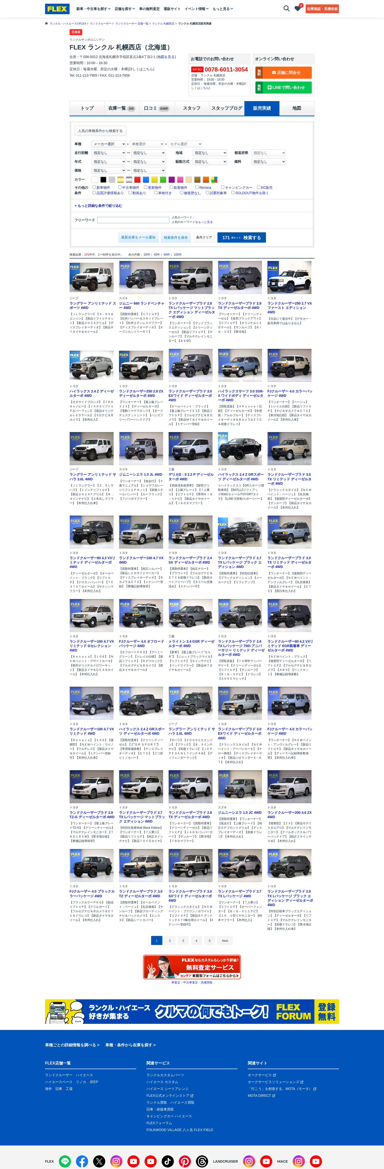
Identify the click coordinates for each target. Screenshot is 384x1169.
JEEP (94, 1082)
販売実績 (262, 108)
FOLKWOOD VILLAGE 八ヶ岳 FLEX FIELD (179, 1130)
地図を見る (166, 57)
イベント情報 (195, 9)
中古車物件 (130, 187)
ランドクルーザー (58, 1075)
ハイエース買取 (182, 1102)
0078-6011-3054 (226, 69)
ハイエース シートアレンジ (167, 1089)
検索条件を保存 (176, 237)
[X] (99, 1161)
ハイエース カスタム (162, 1082)
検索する (241, 237)
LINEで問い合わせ (280, 88)
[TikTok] (168, 1161)
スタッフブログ (226, 108)
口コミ (157, 109)
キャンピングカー (238, 187)
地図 (296, 108)
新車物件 (103, 187)
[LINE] (65, 1161)
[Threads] (202, 1161)
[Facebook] (82, 1161)
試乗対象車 (218, 193)
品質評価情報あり (110, 193)
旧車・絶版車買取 (160, 1109)
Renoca (205, 187)
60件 (167, 254)
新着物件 (180, 187)
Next (225, 941)
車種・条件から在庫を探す (128, 1045)
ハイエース (84, 1075)
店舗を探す (123, 9)
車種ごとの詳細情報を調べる (70, 1045)
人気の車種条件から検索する (100, 131)
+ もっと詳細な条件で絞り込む (98, 206)
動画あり (139, 193)
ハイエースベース (58, 1082)
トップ (87, 108)
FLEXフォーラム (159, 1123)
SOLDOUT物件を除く (252, 193)
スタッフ (192, 108)
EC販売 (267, 187)
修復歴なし (192, 193)
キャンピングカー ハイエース (169, 1116)
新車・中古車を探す (91, 9)
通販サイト (172, 9)
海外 (48, 1089)
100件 (177, 254)
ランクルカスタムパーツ (165, 1075)
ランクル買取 (156, 1102)
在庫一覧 (121, 109)
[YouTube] (133, 1161)
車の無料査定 (149, 9)
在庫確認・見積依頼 (322, 9)
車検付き (165, 193)
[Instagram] (116, 1161)
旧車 (58, 1089)
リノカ (81, 1082)
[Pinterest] (185, 1161)
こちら (148, 69)
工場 (69, 1089)
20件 (147, 254)
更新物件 (155, 187)
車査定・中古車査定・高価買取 (192, 982)
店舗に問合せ (277, 73)
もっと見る (221, 9)
